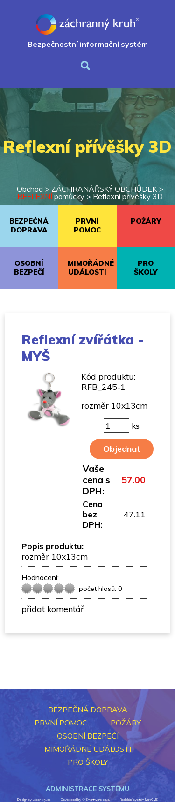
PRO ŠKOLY (145, 267)
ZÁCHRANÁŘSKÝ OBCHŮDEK (104, 189)
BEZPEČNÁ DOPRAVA (29, 225)
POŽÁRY (146, 221)
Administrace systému (87, 789)
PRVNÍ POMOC (87, 225)
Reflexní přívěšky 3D (128, 196)
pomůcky (50, 196)
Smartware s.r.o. (98, 800)
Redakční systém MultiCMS (139, 800)
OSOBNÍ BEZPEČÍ (29, 267)
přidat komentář (52, 609)
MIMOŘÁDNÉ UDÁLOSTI (91, 267)
